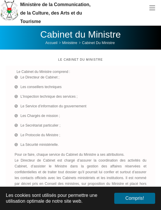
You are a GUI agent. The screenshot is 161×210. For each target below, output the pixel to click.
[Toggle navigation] (152, 8)
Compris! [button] (134, 198)
